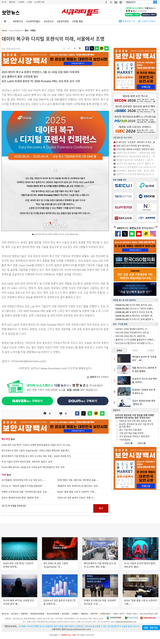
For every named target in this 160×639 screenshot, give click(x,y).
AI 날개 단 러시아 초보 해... (134, 312)
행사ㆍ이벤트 (30, 30)
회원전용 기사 (129, 21)
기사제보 (21, 2)
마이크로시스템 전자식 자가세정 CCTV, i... (134, 343)
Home (4, 30)
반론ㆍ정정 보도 (151, 627)
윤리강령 (65, 613)
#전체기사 (18, 21)
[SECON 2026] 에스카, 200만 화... (131, 336)
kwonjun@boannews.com (78, 629)
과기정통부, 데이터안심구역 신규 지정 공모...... (24, 480)
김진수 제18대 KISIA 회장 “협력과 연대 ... (21, 497)
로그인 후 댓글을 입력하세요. (47, 508)
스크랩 (29, 2)
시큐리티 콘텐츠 (148, 21)
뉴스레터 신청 (39, 2)
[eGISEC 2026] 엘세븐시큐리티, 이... (132, 328)
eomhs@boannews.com (30, 361)
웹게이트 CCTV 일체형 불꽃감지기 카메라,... (135, 339)
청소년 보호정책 (53, 613)
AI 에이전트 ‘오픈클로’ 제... (134, 315)
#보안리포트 (63, 21)
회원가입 (12, 2)
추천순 (135, 350)
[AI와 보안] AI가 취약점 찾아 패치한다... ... (135, 145)
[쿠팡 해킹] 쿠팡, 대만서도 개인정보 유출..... (78, 480)
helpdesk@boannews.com (125, 621)
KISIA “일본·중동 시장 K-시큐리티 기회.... (77, 491)
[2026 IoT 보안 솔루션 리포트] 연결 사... (76, 497)
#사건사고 (49, 21)
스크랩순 (150, 350)
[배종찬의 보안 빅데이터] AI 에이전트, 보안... (78, 485)
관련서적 (93, 613)
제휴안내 (84, 613)
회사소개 (5, 613)
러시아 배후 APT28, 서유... (134, 305)
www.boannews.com (53, 368)
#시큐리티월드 (33, 21)
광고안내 (14, 613)
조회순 (119, 350)
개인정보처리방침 (37, 613)
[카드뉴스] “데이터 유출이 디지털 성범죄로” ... (24, 485)
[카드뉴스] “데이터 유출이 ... (135, 308)
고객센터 (74, 613)
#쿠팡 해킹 (78, 21)
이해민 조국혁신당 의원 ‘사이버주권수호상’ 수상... (25, 491)
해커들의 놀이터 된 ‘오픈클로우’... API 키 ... (135, 160)
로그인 (4, 2)
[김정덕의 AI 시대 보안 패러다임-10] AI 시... (135, 174)
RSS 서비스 (106, 613)
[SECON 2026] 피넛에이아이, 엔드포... (133, 332)
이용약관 (24, 613)
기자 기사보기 (98, 376)
